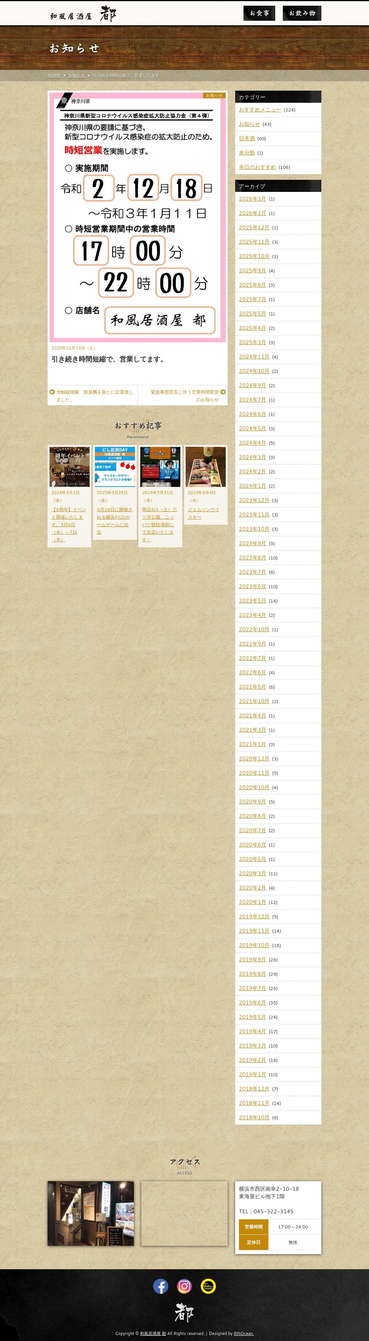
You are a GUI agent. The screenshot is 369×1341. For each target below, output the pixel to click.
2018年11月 (254, 1103)
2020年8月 (252, 816)
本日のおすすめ (257, 167)
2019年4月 (252, 1031)
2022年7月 (252, 658)
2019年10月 (254, 945)
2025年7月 (252, 299)
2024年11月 (254, 356)
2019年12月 (254, 916)
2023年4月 (252, 615)
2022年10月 (254, 629)
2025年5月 (252, 313)
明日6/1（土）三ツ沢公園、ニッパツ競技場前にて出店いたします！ (159, 524)
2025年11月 (254, 242)
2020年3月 (252, 873)
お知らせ (214, 95)
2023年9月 (252, 543)
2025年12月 (254, 227)
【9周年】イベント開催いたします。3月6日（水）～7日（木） (68, 524)
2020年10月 (254, 787)
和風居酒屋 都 (153, 1333)
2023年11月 (254, 514)
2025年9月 (252, 270)
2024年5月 (252, 428)
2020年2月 (252, 887)
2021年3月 (252, 730)
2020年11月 (254, 773)
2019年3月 (252, 1045)
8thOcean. (244, 1333)
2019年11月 (254, 931)
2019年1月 (252, 1074)
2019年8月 (252, 974)
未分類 (247, 152)
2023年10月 (254, 529)
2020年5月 (252, 859)
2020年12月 (254, 758)
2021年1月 (252, 744)
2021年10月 (254, 701)
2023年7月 (252, 572)
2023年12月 (254, 500)
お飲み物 (302, 13)
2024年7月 (252, 399)
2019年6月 (252, 1002)
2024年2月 (252, 471)
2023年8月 (252, 557)
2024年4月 (252, 442)
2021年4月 (252, 715)
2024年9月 (252, 385)
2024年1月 (252, 486)
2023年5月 (252, 600)
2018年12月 (254, 1088)
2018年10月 (254, 1117)
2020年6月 (252, 844)
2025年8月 (252, 285)
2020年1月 (252, 902)
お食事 (259, 13)
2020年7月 (252, 830)
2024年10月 (254, 371)
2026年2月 (252, 213)
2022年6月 (252, 672)
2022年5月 (252, 687)
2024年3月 (252, 457)
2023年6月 (252, 586)
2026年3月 (252, 198)
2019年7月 (252, 988)
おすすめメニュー (260, 109)
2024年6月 (252, 414)
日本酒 (247, 138)
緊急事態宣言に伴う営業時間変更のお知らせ (188, 396)
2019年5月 (252, 1017)
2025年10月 (254, 256)
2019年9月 (252, 959)
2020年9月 (252, 801)
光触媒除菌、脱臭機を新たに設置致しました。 (91, 396)
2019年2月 (252, 1060)
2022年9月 (252, 643)
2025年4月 (252, 328)
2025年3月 (252, 342)
